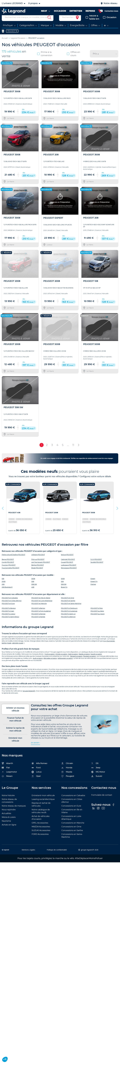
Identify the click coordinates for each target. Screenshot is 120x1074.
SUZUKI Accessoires (41, 835)
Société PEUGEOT (97, 566)
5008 (63, 583)
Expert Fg (94, 586)
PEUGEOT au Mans (97, 615)
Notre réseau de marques (14, 810)
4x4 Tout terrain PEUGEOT (40, 566)
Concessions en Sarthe (72, 835)
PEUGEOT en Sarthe (68, 605)
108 (3, 583)
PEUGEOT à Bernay (38, 612)
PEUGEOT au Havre (97, 618)
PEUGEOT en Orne (67, 602)
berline (4, 647)
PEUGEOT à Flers (97, 612)
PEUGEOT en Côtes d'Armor (12, 605)
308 (32, 586)
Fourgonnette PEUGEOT (10, 572)
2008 (3, 586)
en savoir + (35, 747)
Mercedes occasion (50, 663)
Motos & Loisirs (9, 821)
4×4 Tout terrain (109, 645)
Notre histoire (8, 800)
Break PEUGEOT (37, 572)
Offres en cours (73, 58)
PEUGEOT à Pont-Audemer (41, 615)
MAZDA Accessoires (41, 831)
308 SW (34, 589)
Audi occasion (38, 663)
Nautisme (6, 825)
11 (73, 449)
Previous (3, 512)
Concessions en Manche (72, 827)
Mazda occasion (84, 658)
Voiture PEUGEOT (67, 559)
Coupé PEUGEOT (67, 566)
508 (62, 586)
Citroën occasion (61, 658)
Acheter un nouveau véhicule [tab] (15, 713)
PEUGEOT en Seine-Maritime (71, 608)
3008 (33, 583)
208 (3, 589)
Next (117, 512)
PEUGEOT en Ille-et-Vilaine (40, 602)
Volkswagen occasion (65, 663)
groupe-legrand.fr (29, 695)
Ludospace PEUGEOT (68, 569)
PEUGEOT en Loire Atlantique (41, 605)
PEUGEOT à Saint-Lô (68, 618)
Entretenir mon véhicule (43, 800)
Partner (93, 589)
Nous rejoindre (9, 814)
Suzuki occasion (96, 658)
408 (32, 591)
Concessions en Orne (71, 831)
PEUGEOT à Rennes (38, 618)
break (9, 647)
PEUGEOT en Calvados (10, 602)
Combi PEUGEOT (8, 566)
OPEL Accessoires (40, 827)
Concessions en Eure (71, 810)
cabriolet (15, 647)
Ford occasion (50, 658)
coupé (21, 647)
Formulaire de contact (101, 799)
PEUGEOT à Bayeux (9, 612)
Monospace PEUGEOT (69, 572)
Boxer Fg (64, 591)
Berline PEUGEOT (37, 569)
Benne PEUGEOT (8, 564)
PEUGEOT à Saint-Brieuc (10, 621)
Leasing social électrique (43, 803)
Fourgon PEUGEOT (8, 569)
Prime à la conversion (44, 58)
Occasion (109, 21)
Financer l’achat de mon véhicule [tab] (15, 723)
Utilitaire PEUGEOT (38, 559)
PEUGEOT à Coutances (69, 615)
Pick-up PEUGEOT (37, 564)
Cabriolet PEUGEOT (68, 564)
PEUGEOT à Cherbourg (69, 612)
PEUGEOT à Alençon (68, 621)
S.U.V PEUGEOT (96, 564)
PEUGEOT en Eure (8, 608)
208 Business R (7, 591)
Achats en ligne (9, 829)
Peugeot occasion (89, 660)
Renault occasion (76, 660)
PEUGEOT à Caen (8, 615)
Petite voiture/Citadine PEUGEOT (13, 559)
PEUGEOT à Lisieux (8, 618)
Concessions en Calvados (73, 800)
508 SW (63, 589)
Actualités (6, 818)
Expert (93, 583)
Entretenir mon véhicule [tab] (15, 743)
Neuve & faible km (92, 22)
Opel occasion (73, 658)
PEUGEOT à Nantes (38, 621)
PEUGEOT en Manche (39, 608)
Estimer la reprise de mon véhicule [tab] (15, 733)
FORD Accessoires (40, 838)
